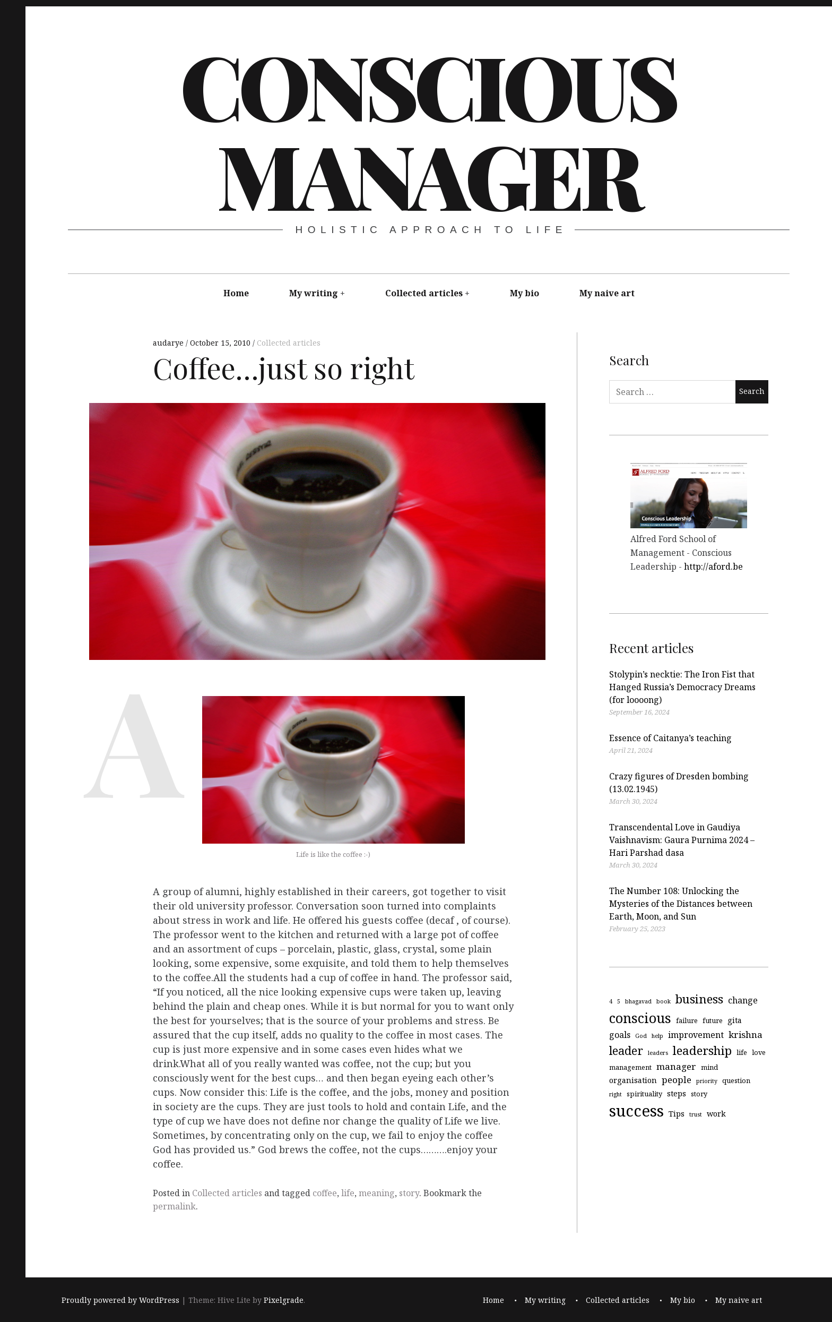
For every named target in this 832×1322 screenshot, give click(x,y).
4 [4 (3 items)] (610, 1001)
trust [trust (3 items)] (695, 1114)
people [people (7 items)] (676, 1080)
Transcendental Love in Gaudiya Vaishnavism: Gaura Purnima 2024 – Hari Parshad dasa (682, 840)
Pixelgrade (284, 1300)
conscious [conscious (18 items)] (640, 1017)
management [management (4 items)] (630, 1066)
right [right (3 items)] (615, 1093)
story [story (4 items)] (699, 1093)
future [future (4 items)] (713, 1020)
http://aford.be (713, 566)
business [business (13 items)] (699, 999)
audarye (169, 343)
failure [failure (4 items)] (687, 1020)
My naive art (607, 293)
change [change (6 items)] (743, 1000)
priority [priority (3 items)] (706, 1081)
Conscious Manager (427, 129)
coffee (325, 1193)
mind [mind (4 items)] (709, 1066)
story (409, 1193)
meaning (377, 1193)
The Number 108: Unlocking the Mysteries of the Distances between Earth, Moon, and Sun (680, 903)
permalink (174, 1206)
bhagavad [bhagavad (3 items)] (638, 1001)
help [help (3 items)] (657, 1036)
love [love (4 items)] (759, 1052)
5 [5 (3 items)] (618, 1001)
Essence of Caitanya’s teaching (670, 738)
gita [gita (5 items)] (734, 1020)
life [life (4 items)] (741, 1052)
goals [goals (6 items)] (619, 1035)
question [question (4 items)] (736, 1080)
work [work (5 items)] (716, 1113)
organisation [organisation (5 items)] (633, 1080)
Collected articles (424, 293)
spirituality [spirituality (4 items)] (644, 1093)
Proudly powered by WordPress (120, 1300)
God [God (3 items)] (641, 1036)
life (347, 1193)
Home (236, 293)
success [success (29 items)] (636, 1110)
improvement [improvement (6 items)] (696, 1035)
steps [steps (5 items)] (676, 1093)
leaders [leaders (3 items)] (658, 1053)
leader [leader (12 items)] (626, 1050)
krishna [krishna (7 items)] (745, 1034)
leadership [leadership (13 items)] (702, 1050)
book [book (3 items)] (663, 1001)
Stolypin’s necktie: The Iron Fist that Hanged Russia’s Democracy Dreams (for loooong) (682, 687)
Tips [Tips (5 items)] (676, 1113)
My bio (524, 293)
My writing (313, 293)
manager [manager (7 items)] (676, 1066)
